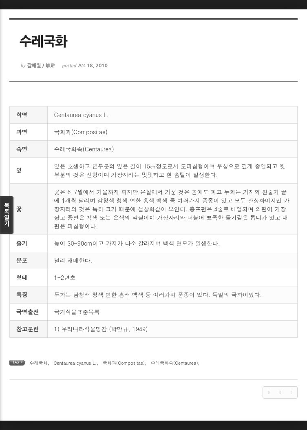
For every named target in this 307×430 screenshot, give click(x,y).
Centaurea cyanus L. (75, 363)
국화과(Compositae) (81, 132)
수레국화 (39, 363)
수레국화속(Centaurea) (84, 149)
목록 (6, 215)
